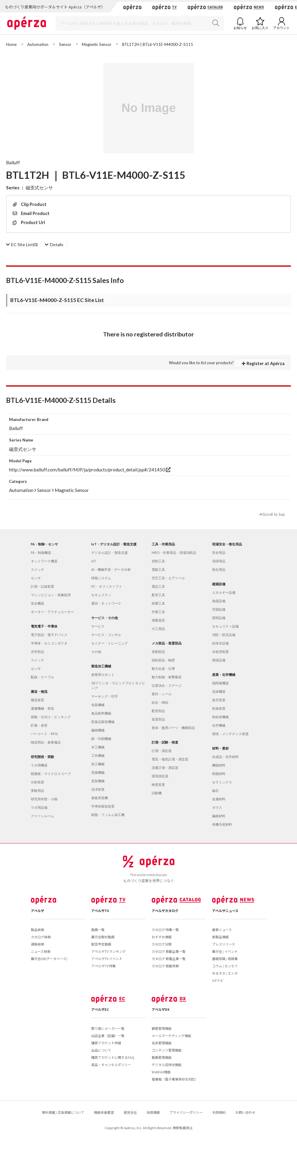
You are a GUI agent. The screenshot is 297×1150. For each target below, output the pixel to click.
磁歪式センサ (39, 187)
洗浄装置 (98, 789)
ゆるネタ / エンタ (225, 973)
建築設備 (218, 584)
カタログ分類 (162, 944)
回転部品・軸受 (163, 660)
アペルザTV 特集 (103, 965)
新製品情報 (220, 936)
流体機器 (218, 691)
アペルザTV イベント (106, 958)
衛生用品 (218, 569)
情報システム (101, 578)
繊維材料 (218, 816)
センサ (36, 578)
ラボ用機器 (39, 765)
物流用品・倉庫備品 (46, 742)
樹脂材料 (218, 774)
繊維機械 (98, 730)
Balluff (13, 162)
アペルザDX (160, 1009)
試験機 (157, 793)
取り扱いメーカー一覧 (107, 1028)
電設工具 (158, 586)
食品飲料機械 (101, 713)
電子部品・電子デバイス (49, 635)
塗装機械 (98, 781)
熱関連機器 (220, 683)
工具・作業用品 (163, 544)
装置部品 (158, 719)
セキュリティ (101, 595)
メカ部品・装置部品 (167, 643)
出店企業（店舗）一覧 (107, 1035)
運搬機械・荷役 (42, 708)
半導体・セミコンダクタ (49, 643)
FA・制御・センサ (44, 544)
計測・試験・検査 (165, 742)
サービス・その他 (104, 618)
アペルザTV (100, 910)
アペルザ (37, 910)
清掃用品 (218, 561)
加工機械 (98, 764)
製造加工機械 (101, 666)
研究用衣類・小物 (44, 799)
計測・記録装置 (42, 586)
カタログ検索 (41, 936)
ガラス (217, 807)
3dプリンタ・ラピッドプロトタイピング (118, 685)
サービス (98, 626)
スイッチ (37, 569)
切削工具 (158, 561)
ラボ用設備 (39, 807)
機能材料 (218, 765)
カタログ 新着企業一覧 (169, 958)
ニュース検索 (40, 951)
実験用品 (37, 790)
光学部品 (37, 652)
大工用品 (158, 629)
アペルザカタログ (165, 910)
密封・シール (162, 694)
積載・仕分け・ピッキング (51, 717)
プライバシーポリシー (186, 1112)
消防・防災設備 (223, 635)
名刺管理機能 (162, 1042)
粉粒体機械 (220, 717)
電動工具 (158, 569)
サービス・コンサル (106, 635)
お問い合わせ (245, 1112)
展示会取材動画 (103, 936)
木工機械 (98, 747)
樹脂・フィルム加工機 (107, 815)
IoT (93, 561)
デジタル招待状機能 (167, 1064)
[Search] (140, 23)
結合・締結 (160, 702)
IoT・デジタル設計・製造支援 (114, 544)
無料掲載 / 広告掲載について (63, 1112)
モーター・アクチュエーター (52, 612)
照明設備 (218, 618)
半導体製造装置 (103, 806)
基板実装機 (99, 798)
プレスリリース (223, 944)
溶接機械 (98, 772)
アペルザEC (100, 1009)
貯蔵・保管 (39, 725)
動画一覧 (98, 929)
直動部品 (158, 652)
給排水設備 (220, 643)
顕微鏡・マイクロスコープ (51, 774)
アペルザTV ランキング (108, 951)
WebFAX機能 (161, 1071)
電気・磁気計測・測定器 (170, 759)
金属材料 (218, 799)
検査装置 (158, 784)
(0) (22, 244)
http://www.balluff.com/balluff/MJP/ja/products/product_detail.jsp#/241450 (89, 469)
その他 (96, 652)
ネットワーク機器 (44, 561)
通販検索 (37, 944)
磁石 (215, 790)
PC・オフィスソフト (106, 586)
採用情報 (153, 1112)
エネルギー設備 (223, 592)
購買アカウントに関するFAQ (112, 1057)
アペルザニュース (225, 910)
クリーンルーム (42, 816)
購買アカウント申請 (106, 1042)
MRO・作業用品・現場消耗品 (174, 552)
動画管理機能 (162, 1057)
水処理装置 (220, 652)
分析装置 (37, 782)
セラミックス (222, 782)
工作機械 (98, 755)
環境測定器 (160, 776)
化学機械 (218, 725)
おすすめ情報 (162, 936)
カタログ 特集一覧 (165, 929)
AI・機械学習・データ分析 (111, 569)
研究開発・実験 (42, 757)
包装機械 (98, 705)
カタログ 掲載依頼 (165, 965)
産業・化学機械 (223, 674)
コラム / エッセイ (225, 965)
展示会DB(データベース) (49, 958)
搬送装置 (37, 700)
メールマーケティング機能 (171, 1035)
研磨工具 (158, 603)
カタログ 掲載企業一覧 (169, 951)
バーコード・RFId (44, 734)
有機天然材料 (222, 824)
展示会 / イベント (225, 951)
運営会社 (130, 1112)
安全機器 (37, 603)
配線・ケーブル (42, 677)
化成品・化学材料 (225, 757)
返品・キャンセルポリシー (111, 1064)
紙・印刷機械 (101, 738)
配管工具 (158, 595)
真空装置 (218, 700)
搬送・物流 (39, 691)
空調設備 (218, 609)
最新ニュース (222, 929)
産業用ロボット (103, 674)
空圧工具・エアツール (168, 578)
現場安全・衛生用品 (227, 544)
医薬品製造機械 (103, 722)
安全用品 (218, 552)
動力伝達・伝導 (163, 668)
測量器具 (158, 620)
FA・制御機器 (41, 552)
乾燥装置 (218, 708)
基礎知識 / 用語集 (225, 958)
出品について (101, 1050)
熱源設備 (218, 601)
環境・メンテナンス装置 (230, 734)
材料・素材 (220, 748)
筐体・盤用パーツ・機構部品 (173, 728)
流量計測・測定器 (165, 767)
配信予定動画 (101, 944)
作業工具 (158, 612)
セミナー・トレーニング (109, 643)
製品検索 (37, 929)
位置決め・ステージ (167, 685)
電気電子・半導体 (44, 626)
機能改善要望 (104, 1112)
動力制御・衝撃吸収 (167, 677)
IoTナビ (218, 980)
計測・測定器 (162, 751)
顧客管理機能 (162, 1028)
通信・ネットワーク (106, 603)
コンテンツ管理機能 (167, 1050)
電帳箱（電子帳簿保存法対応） (175, 1079)
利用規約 (219, 1112)
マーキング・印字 (104, 696)
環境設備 (218, 660)
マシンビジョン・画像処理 (51, 595)
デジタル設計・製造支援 (109, 552)
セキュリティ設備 (225, 626)
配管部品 (158, 711)
